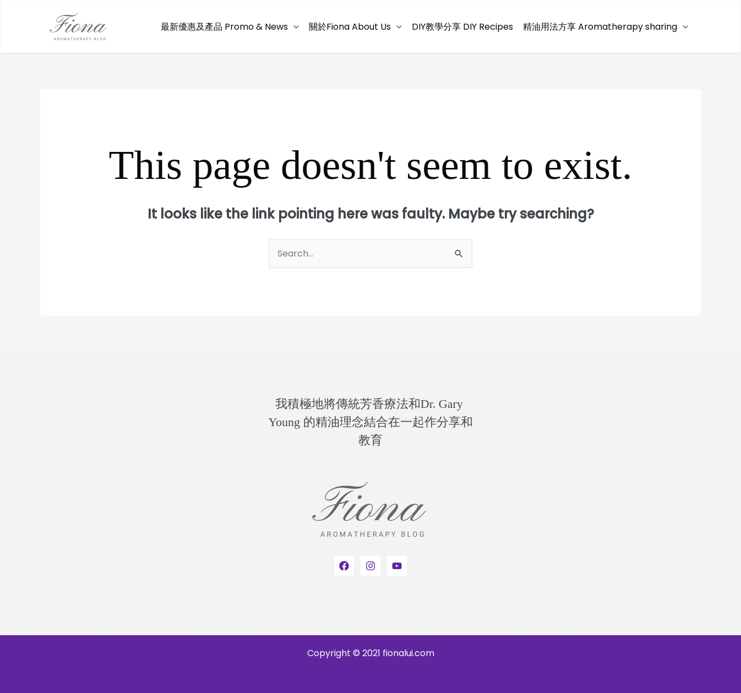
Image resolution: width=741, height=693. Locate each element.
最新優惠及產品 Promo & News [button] (224, 26)
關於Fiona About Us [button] (350, 26)
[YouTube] (397, 566)
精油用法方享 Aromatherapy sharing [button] (600, 26)
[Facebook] (344, 566)
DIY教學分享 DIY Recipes (462, 26)
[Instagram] (370, 566)
